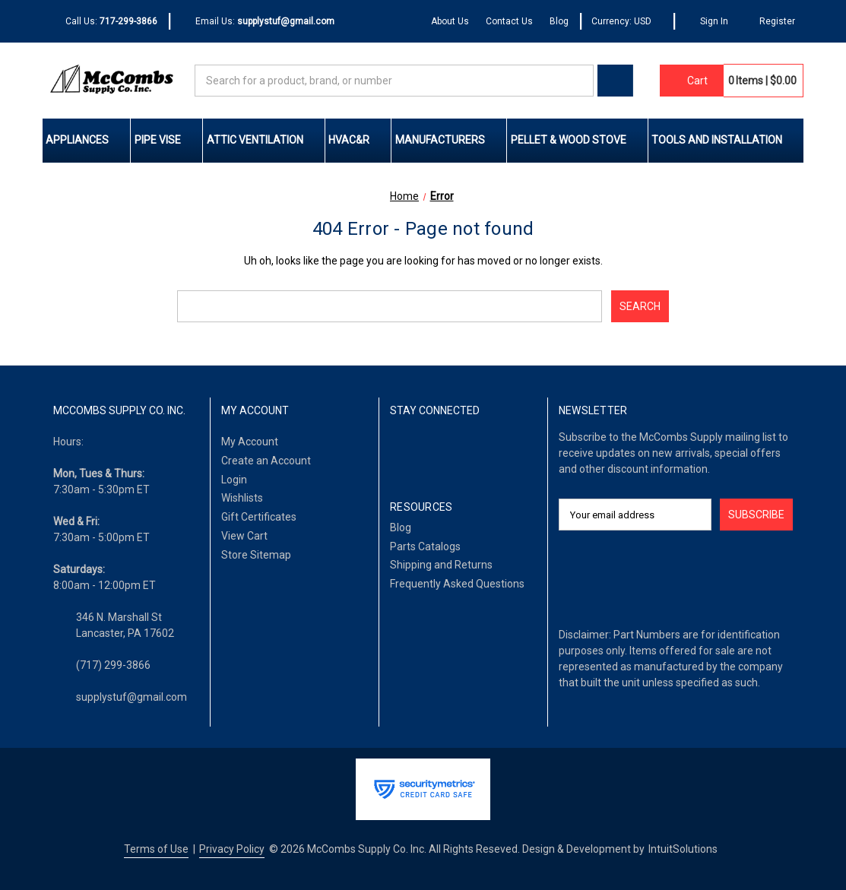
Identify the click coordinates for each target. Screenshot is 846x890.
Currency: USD (626, 21)
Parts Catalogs (425, 546)
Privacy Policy (232, 849)
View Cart (244, 536)
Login (234, 480)
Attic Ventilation (264, 140)
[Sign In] (706, 22)
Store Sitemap (256, 555)
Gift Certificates (258, 517)
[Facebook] (398, 450)
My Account (249, 441)
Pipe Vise (167, 140)
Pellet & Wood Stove (578, 140)
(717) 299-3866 (113, 665)
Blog (559, 21)
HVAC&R (358, 140)
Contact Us (509, 21)
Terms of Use (156, 849)
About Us (450, 21)
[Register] (770, 22)
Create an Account (266, 461)
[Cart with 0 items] (692, 81)
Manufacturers (449, 140)
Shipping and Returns (441, 565)
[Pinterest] (486, 450)
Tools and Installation (725, 140)
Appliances (86, 140)
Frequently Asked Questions (457, 584)
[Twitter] (456, 450)
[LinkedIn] (427, 450)
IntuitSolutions (683, 849)
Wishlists (242, 498)
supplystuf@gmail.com (131, 697)
